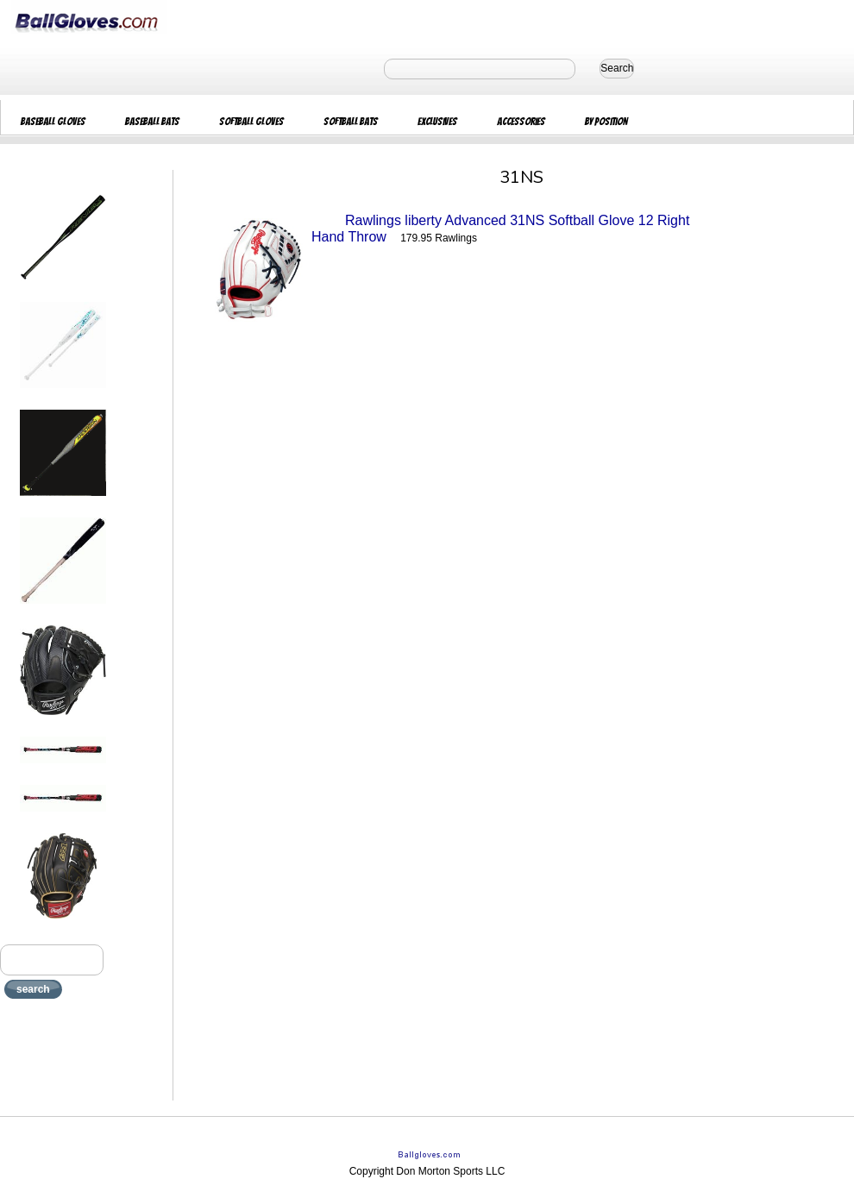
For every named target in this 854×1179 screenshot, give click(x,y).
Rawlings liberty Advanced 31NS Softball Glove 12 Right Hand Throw (500, 228)
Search (616, 68)
